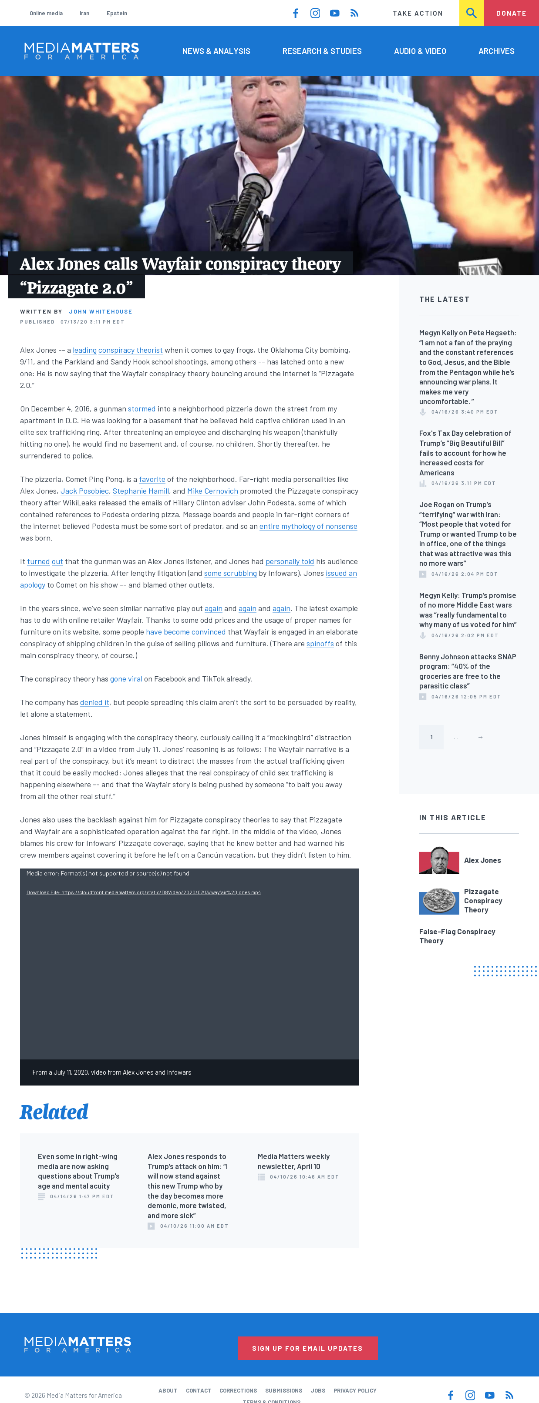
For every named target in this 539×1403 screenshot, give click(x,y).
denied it (94, 702)
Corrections (238, 1390)
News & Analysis (216, 51)
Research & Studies (322, 51)
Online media (46, 13)
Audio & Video (420, 51)
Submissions (283, 1390)
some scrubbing (230, 573)
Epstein (117, 13)
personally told (290, 561)
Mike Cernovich (212, 490)
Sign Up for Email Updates (307, 1348)
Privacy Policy (355, 1390)
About (168, 1390)
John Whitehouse (101, 311)
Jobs (317, 1390)
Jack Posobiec (85, 490)
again (213, 608)
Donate (511, 13)
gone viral (126, 678)
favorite (152, 479)
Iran (84, 13)
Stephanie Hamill (141, 490)
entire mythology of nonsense (308, 526)
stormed (142, 408)
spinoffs (320, 643)
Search (472, 13)
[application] (190, 964)
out (57, 561)
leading (85, 349)
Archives (496, 51)
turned (38, 561)
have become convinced (186, 631)
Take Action (418, 13)
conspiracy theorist (130, 349)
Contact (199, 1390)
